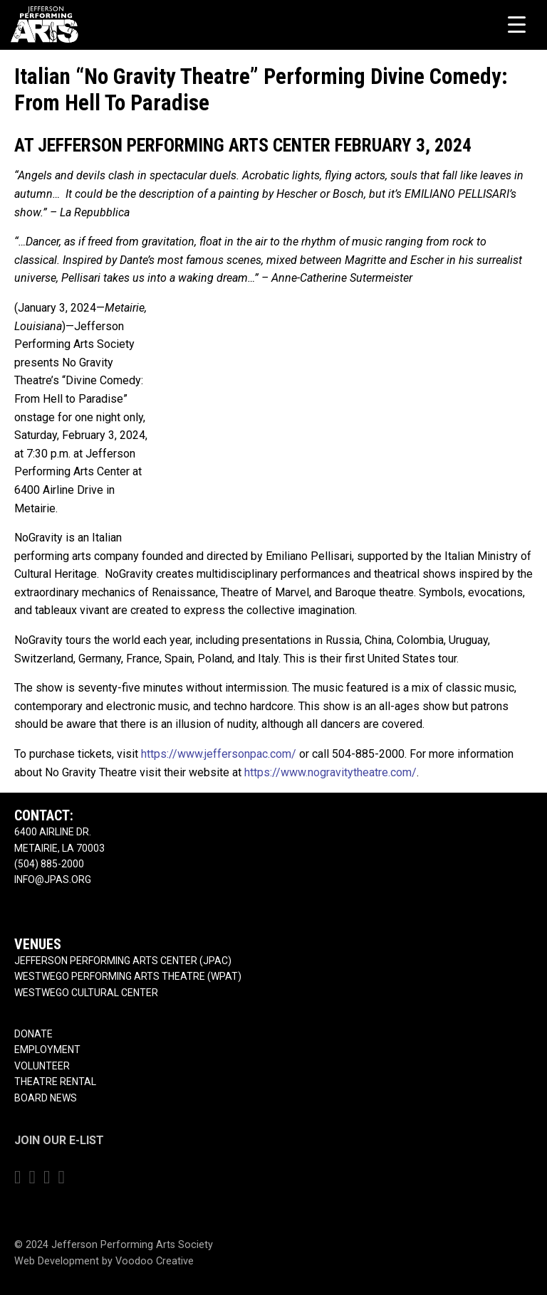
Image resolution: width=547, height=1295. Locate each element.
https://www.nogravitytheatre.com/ (330, 772)
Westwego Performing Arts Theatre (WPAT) (127, 976)
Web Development (56, 1261)
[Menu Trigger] (516, 23)
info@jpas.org (52, 879)
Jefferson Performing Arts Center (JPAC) (122, 960)
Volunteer (42, 1066)
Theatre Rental (55, 1081)
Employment (47, 1049)
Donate (33, 1034)
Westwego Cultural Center (86, 992)
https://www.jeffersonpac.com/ (218, 754)
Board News (45, 1098)
